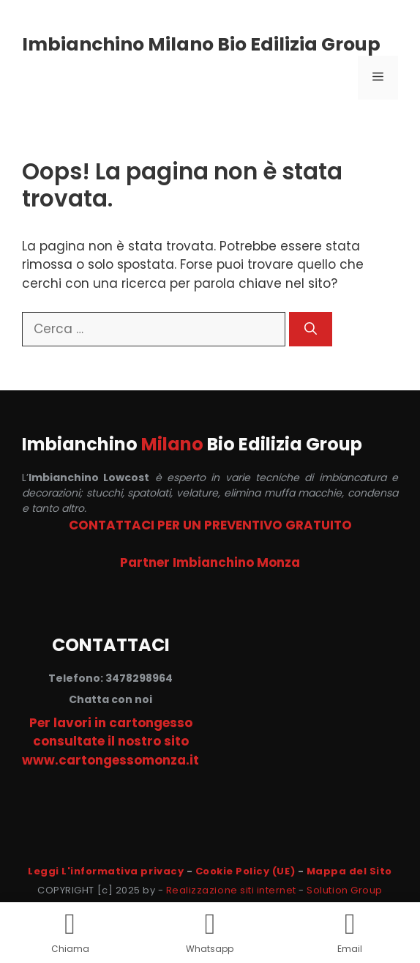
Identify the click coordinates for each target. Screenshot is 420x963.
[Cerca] (310, 329)
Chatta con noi (110, 699)
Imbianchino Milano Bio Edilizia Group (201, 44)
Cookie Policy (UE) (245, 871)
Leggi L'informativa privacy (106, 871)
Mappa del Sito (349, 871)
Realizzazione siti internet (231, 890)
